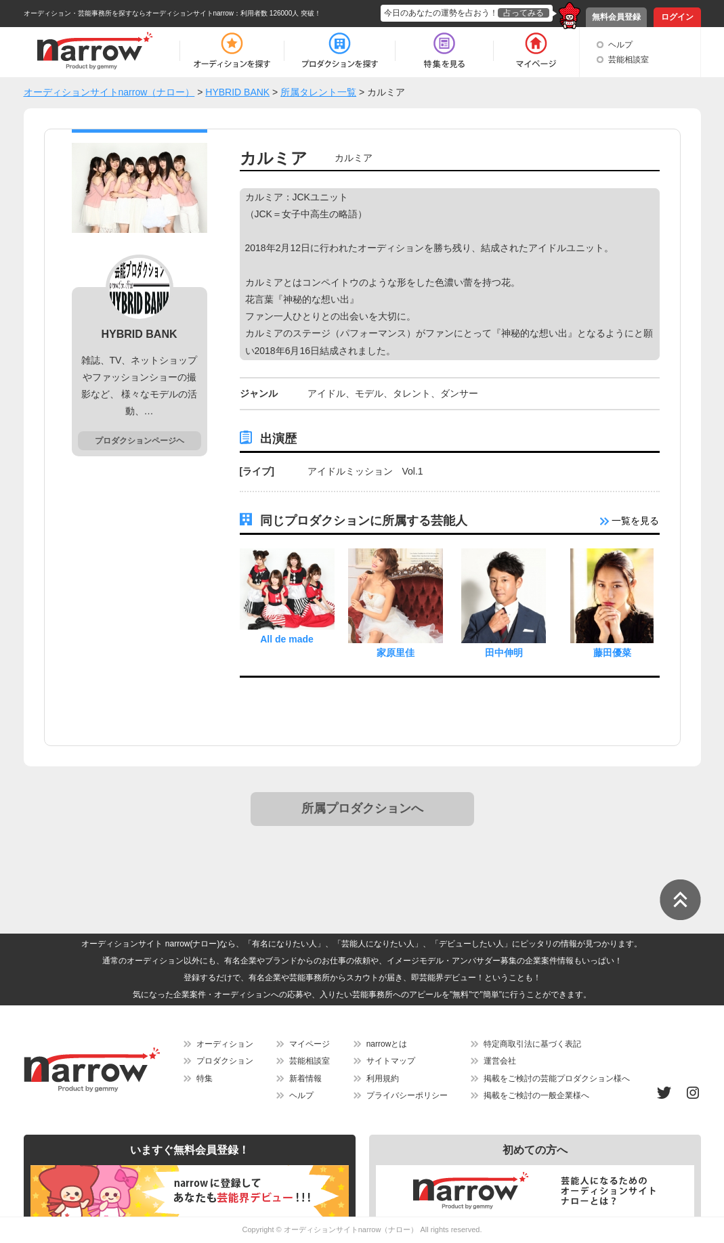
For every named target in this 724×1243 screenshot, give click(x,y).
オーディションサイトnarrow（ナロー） (351, 1229)
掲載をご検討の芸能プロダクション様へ (557, 1078)
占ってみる (523, 13)
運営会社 (500, 1061)
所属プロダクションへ (362, 808)
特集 (204, 1078)
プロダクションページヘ (139, 440)
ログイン (677, 17)
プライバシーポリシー (407, 1095)
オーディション (224, 1044)
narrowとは (387, 1044)
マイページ (309, 1044)
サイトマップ (390, 1061)
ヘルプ (620, 44)
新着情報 (305, 1078)
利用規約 (382, 1078)
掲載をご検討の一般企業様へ (536, 1095)
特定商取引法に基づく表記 (532, 1044)
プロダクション (224, 1061)
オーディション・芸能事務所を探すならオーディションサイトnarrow (129, 13)
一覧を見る (630, 520)
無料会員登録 (616, 17)
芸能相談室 (628, 59)
